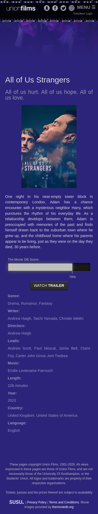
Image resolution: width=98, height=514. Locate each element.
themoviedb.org (63, 507)
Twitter (63, 8)
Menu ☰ (86, 7)
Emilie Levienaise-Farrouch (30, 371)
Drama (13, 303)
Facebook (55, 8)
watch (49, 285)
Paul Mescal (45, 348)
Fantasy (45, 303)
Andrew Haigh (19, 318)
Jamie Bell (68, 348)
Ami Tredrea (57, 356)
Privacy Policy (37, 502)
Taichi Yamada (45, 318)
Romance (29, 303)
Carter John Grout (31, 356)
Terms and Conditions (64, 502)
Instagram (71, 8)
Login (47, 8)
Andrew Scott (19, 348)
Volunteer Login (83, 13)
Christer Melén (71, 318)
